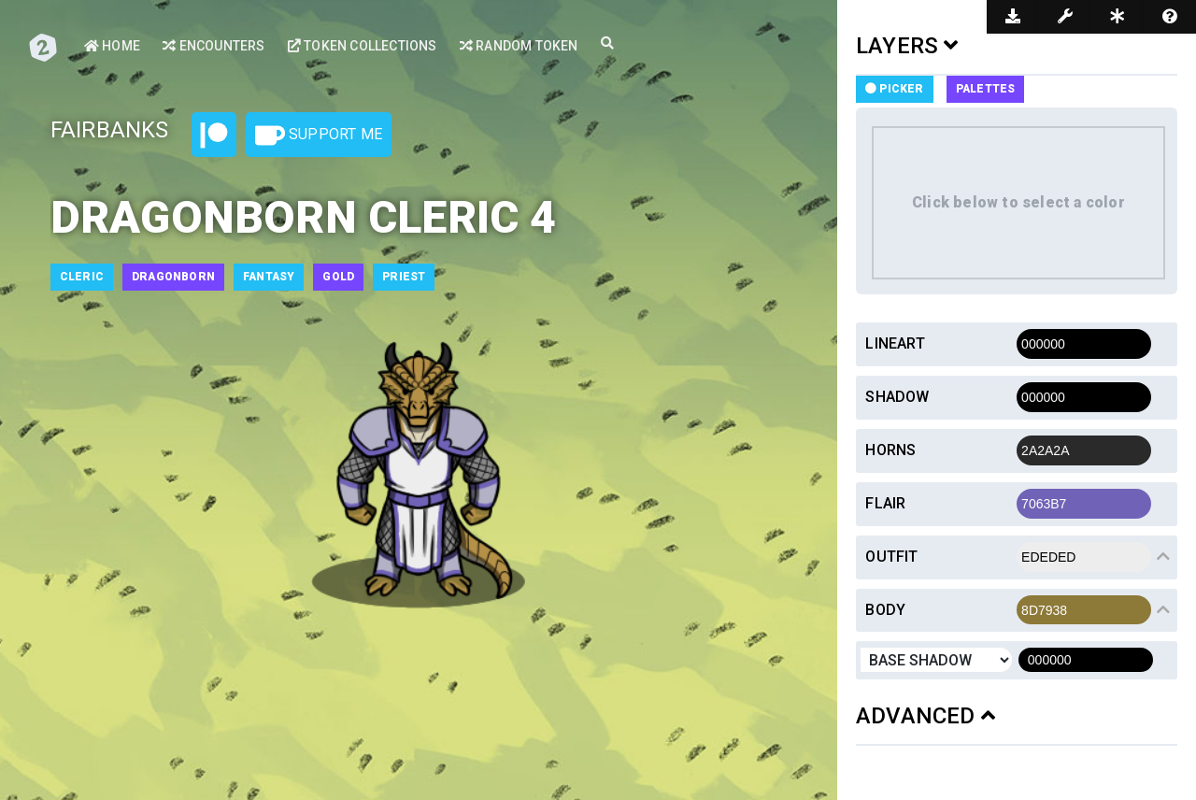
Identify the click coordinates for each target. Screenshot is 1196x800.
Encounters (213, 45)
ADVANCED (925, 716)
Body (885, 610)
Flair (885, 503)
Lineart (894, 343)
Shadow (897, 397)
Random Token (519, 45)
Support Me (318, 135)
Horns (890, 450)
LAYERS (907, 46)
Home (112, 45)
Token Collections (362, 45)
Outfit (891, 556)
